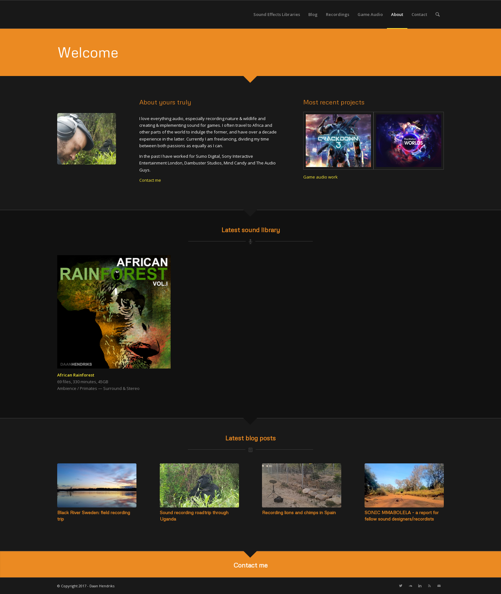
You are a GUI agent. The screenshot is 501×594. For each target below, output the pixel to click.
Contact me (150, 180)
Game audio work (320, 177)
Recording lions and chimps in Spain (299, 512)
